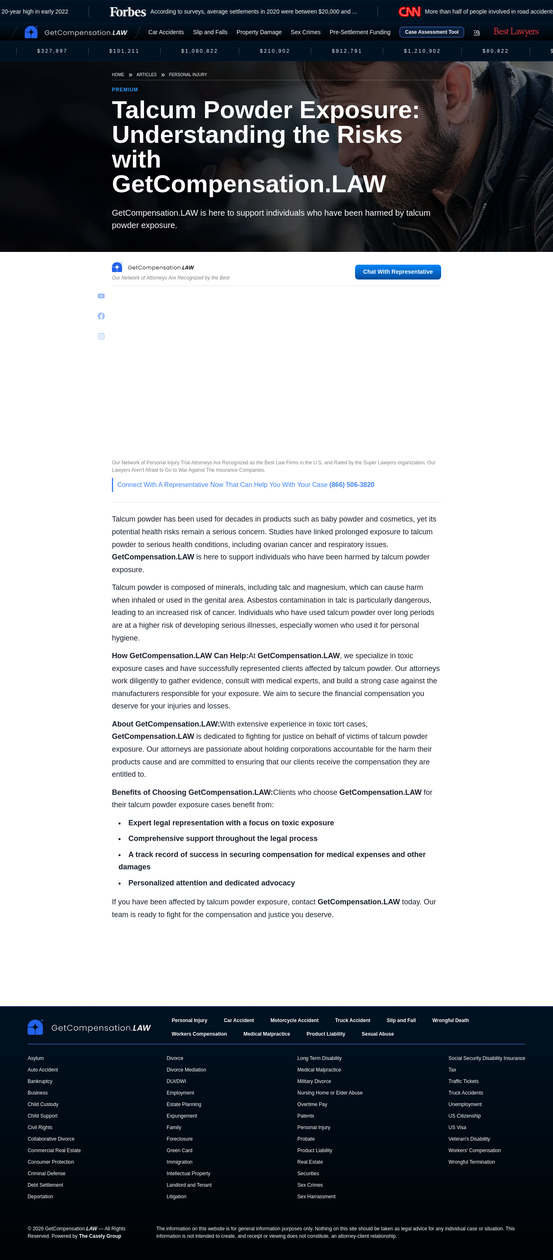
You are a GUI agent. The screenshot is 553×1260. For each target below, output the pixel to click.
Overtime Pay (312, 1104)
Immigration (180, 1162)
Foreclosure (180, 1139)
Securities (308, 1173)
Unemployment (465, 1104)
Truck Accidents (465, 1093)
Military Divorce (314, 1081)
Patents (305, 1116)
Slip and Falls (210, 32)
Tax (452, 1070)
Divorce (175, 1058)
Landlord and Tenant (189, 1185)
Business (38, 1093)
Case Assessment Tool (432, 32)
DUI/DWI (176, 1081)
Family (174, 1127)
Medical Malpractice (267, 1034)
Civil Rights (40, 1127)
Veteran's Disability (469, 1139)
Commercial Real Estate (54, 1150)
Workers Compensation (199, 1034)
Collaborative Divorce (51, 1139)
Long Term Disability (319, 1058)
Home (118, 74)
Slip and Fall (401, 1020)
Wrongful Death (450, 1020)
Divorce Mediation (186, 1070)
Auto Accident (43, 1070)
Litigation (176, 1196)
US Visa (457, 1127)
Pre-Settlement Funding (360, 32)
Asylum (36, 1058)
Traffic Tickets (463, 1081)
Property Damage (259, 32)
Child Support (43, 1116)
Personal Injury (188, 74)
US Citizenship (464, 1116)
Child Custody (43, 1104)
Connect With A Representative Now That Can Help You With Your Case (245, 484)
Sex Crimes (306, 32)
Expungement (182, 1116)
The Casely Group (100, 1236)
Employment (180, 1093)
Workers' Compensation (474, 1150)
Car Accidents (166, 32)
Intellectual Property (188, 1173)
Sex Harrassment (316, 1196)
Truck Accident (352, 1020)
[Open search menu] (477, 33)
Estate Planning (184, 1104)
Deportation (40, 1196)
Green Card (180, 1150)
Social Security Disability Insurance (486, 1058)
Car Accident (239, 1020)
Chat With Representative (398, 271)
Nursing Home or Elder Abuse (330, 1093)
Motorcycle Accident (294, 1020)
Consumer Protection (51, 1162)
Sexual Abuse (378, 1034)
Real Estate (310, 1162)
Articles (147, 74)
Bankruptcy (40, 1081)
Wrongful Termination (471, 1162)
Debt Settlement (45, 1185)
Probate (306, 1139)
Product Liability (326, 1034)
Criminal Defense (46, 1173)
